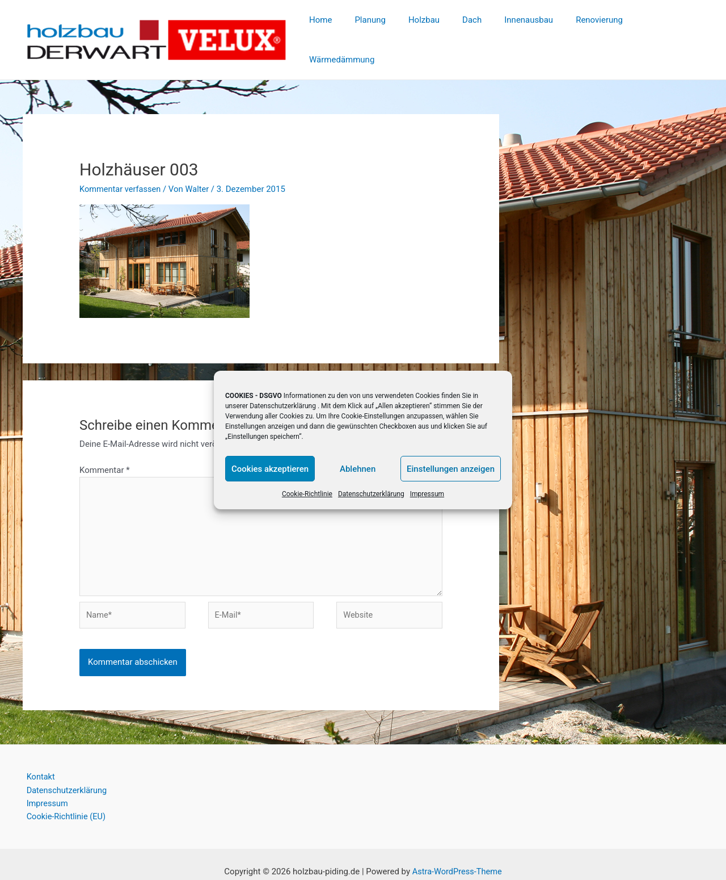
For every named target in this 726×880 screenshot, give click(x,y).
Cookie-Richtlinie (307, 494)
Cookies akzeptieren (270, 469)
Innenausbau (524, 29)
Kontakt (37, 761)
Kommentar (104, 450)
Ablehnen (357, 469)
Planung (382, 29)
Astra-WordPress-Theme (457, 857)
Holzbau (430, 29)
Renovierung (589, 29)
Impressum (427, 494)
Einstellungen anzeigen (451, 469)
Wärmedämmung (662, 29)
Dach (473, 29)
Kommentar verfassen (121, 169)
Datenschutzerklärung (283, 406)
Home (338, 29)
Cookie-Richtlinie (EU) (63, 802)
